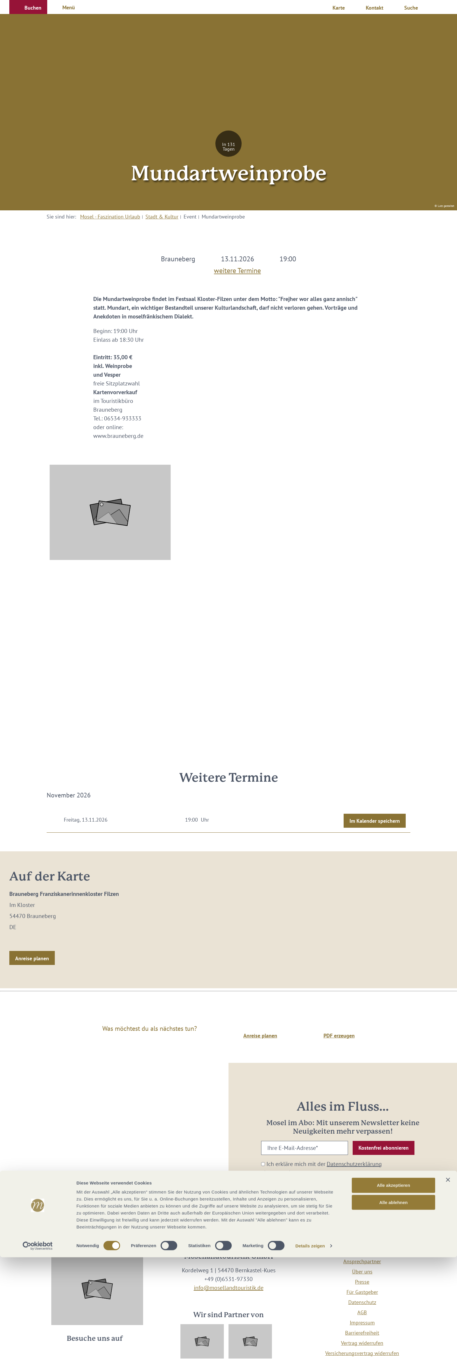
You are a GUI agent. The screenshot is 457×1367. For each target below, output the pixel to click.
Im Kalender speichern (374, 821)
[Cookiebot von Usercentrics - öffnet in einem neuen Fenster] (37, 1355)
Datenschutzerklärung (354, 1164)
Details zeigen (310, 1355)
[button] (28, 7)
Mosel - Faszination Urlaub (110, 216)
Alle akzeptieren (393, 1294)
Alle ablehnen (393, 1312)
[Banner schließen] (448, 1289)
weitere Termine (237, 269)
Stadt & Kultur (161, 216)
